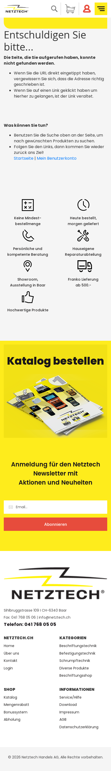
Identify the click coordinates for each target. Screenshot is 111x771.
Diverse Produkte (74, 668)
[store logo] (16, 9)
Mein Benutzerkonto (57, 158)
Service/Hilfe (70, 697)
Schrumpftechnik (74, 660)
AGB (62, 719)
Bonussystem (15, 712)
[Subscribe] (55, 524)
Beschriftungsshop (75, 675)
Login (8, 668)
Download (68, 704)
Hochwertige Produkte (27, 310)
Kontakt (10, 660)
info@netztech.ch (54, 617)
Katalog (10, 697)
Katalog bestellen (55, 361)
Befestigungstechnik (77, 653)
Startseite (23, 158)
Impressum (69, 712)
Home (9, 646)
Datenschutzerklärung (78, 727)
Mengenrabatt (16, 704)
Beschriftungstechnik (78, 646)
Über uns (11, 653)
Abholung (12, 719)
